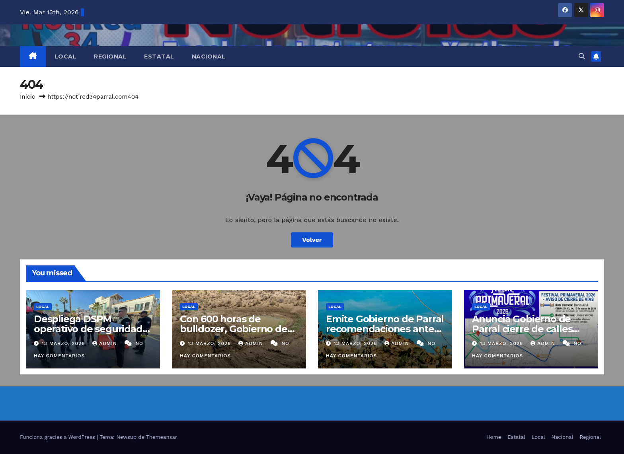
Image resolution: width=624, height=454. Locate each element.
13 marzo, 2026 (64, 343)
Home (493, 437)
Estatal (159, 56)
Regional (110, 56)
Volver (312, 240)
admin (105, 343)
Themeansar (161, 437)
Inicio (27, 96)
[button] (582, 56)
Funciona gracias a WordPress (58, 437)
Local (66, 56)
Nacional (209, 56)
